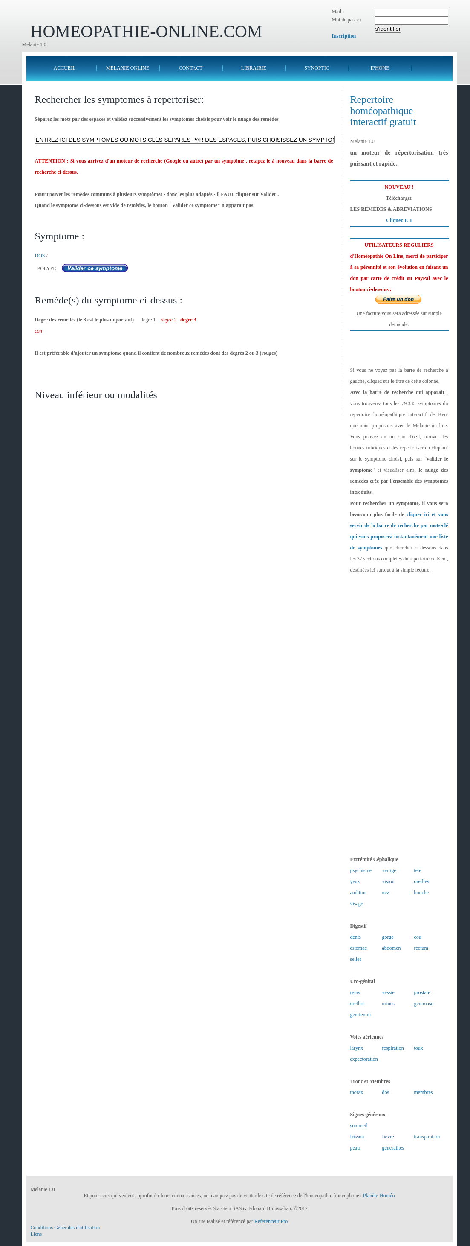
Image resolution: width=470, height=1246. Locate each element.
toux (418, 1048)
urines (388, 1004)
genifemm (360, 1015)
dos (385, 1092)
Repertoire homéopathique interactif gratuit (383, 110)
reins (355, 992)
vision (388, 881)
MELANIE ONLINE (128, 68)
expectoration (364, 1059)
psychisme (361, 870)
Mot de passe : (347, 20)
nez (385, 893)
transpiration (427, 1137)
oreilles (421, 881)
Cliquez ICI (399, 220)
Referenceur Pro (271, 1221)
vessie (388, 992)
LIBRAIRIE (253, 68)
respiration (393, 1048)
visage (356, 904)
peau (355, 1148)
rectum (421, 948)
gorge (388, 937)
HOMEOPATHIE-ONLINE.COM (146, 31)
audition (358, 893)
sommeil (359, 1126)
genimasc (423, 1004)
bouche (421, 893)
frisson (357, 1137)
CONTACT (191, 68)
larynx (356, 1048)
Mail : (338, 12)
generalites (393, 1148)
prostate (422, 992)
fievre (388, 1137)
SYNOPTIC (316, 68)
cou (417, 937)
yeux (355, 881)
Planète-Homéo (379, 1196)
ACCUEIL (65, 68)
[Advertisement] (399, 715)
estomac (358, 948)
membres (423, 1092)
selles (356, 959)
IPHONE (380, 68)
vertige (389, 870)
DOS (40, 256)
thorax (356, 1092)
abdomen (391, 948)
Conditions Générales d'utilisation (65, 1228)
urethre (357, 1004)
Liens (36, 1234)
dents (355, 937)
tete (417, 870)
